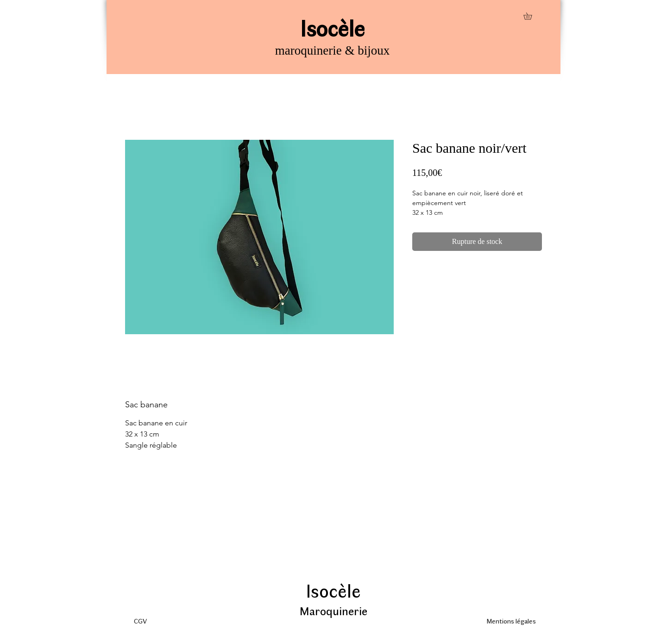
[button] (531, 15)
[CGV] (140, 620)
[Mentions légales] (510, 620)
